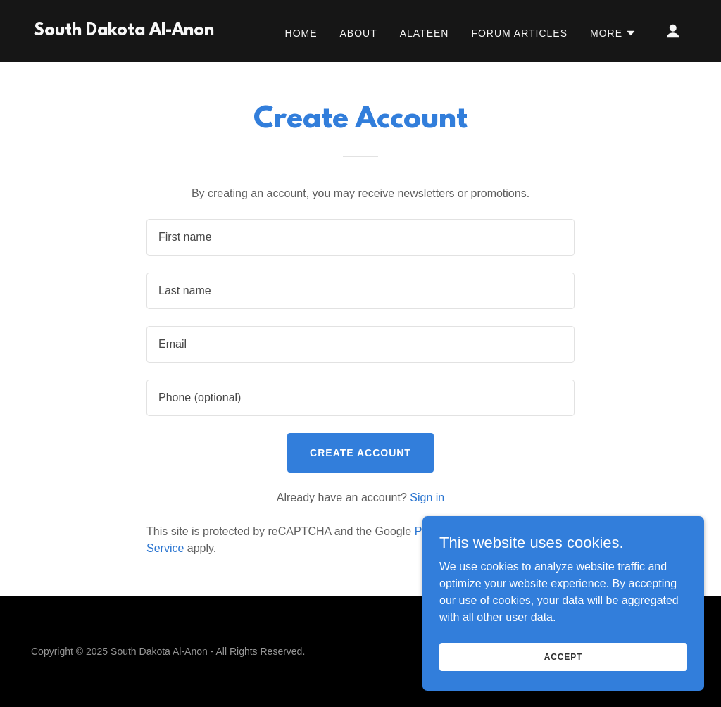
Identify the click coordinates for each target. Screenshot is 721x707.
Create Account (360, 452)
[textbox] (360, 237)
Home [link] (301, 33)
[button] (613, 33)
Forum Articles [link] (519, 33)
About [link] (358, 33)
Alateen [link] (424, 33)
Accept (563, 656)
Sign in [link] (427, 497)
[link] (124, 31)
